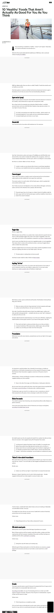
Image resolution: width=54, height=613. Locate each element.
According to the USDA (17, 590)
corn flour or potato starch (45, 238)
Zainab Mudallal (7, 41)
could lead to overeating (29, 535)
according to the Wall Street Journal (20, 407)
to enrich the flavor (22, 388)
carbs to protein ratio (23, 269)
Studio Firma (50, 39)
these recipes (36, 257)
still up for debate (21, 54)
